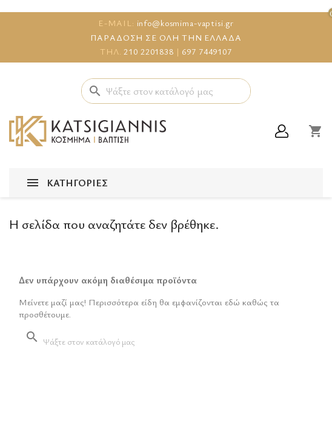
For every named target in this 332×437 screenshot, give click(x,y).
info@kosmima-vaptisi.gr (185, 23)
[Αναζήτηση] (166, 91)
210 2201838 (148, 51)
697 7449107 (206, 51)
